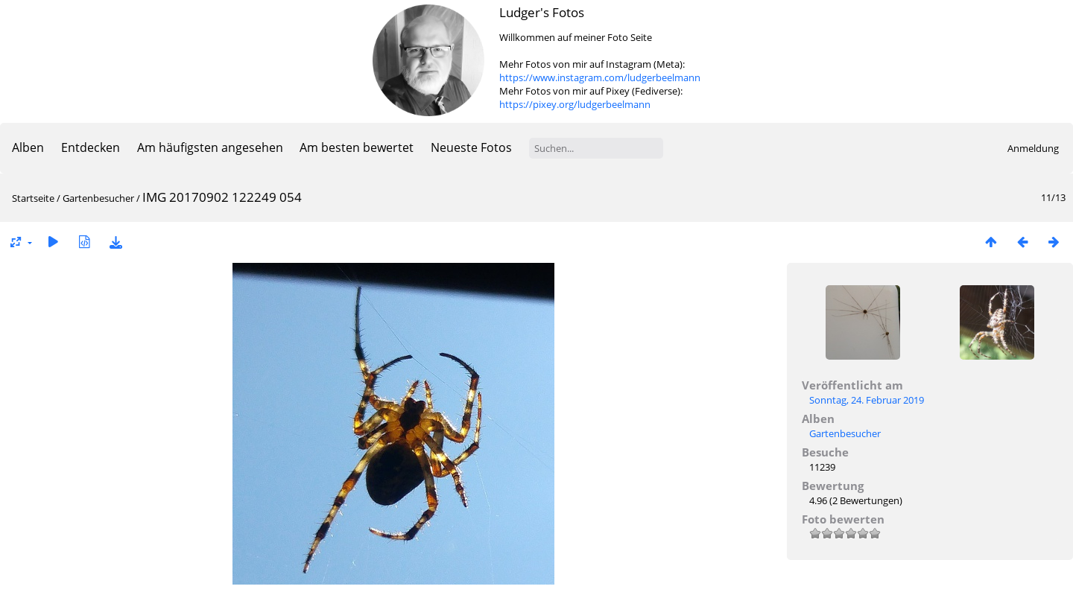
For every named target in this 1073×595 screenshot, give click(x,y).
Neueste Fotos (471, 147)
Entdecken (90, 147)
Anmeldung (1033, 148)
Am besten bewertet (357, 147)
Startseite (33, 198)
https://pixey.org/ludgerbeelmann (575, 104)
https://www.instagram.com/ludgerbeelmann (599, 77)
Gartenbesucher (98, 198)
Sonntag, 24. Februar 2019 (866, 400)
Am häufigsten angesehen (210, 147)
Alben (28, 147)
